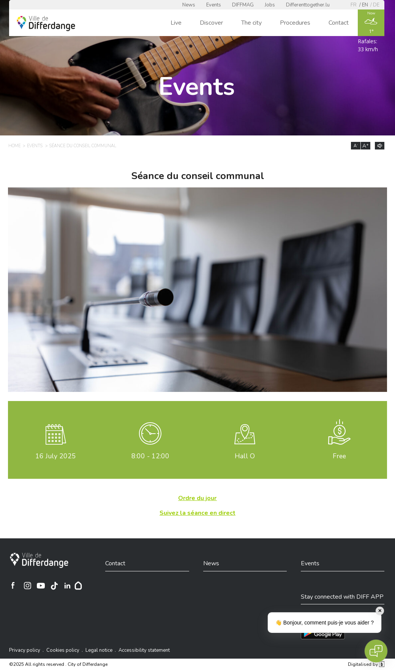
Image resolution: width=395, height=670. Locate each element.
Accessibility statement (144, 650)
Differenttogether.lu (308, 5)
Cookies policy (62, 650)
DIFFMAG (243, 5)
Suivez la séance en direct (197, 513)
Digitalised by (366, 664)
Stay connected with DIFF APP (342, 597)
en (365, 5)
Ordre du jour (197, 498)
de (376, 5)
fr (354, 5)
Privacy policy (24, 650)
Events (213, 5)
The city (251, 23)
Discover (211, 23)
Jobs (270, 5)
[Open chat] (376, 651)
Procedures (295, 23)
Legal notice (98, 650)
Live (176, 23)
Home (14, 146)
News (188, 5)
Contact (339, 23)
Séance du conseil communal (82, 146)
